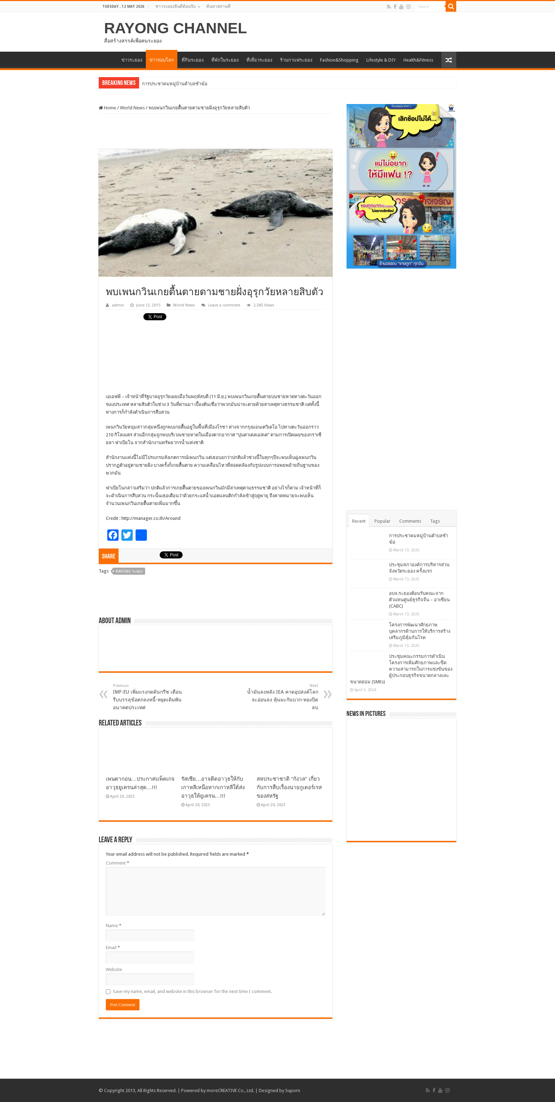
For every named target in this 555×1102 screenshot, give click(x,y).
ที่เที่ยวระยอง (259, 60)
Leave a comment (224, 305)
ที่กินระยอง (193, 60)
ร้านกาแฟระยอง (296, 60)
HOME (108, 59)
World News (132, 107)
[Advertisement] (215, 131)
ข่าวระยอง (131, 60)
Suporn (292, 1090)
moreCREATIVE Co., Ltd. (230, 1090)
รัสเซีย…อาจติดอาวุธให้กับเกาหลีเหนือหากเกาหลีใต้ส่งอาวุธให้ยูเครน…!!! (213, 787)
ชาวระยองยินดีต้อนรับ (175, 6)
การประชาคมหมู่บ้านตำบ (167, 83)
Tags (435, 521)
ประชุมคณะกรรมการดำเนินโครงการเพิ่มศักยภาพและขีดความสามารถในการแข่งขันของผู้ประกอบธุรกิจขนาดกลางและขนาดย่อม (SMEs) (401, 669)
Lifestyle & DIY (381, 60)
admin (118, 305)
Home (107, 107)
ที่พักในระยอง (225, 60)
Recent (359, 521)
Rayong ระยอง (129, 571)
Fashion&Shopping (339, 60)
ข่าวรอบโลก (161, 60)
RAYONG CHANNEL (175, 27)
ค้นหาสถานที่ (218, 6)
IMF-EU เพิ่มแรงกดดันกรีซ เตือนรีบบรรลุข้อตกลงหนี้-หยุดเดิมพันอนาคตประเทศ (149, 696)
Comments (410, 521)
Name (113, 925)
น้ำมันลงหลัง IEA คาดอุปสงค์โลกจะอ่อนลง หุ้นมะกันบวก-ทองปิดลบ (282, 696)
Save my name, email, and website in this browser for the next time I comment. (192, 991)
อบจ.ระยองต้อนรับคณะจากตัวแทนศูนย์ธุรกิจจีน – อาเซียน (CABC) (419, 600)
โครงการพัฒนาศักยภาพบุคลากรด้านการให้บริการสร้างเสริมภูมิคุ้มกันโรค (419, 631)
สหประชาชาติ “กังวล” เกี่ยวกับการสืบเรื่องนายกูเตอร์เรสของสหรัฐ (289, 787)
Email (113, 947)
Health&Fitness (418, 60)
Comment (117, 863)
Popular (382, 521)
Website (114, 969)
